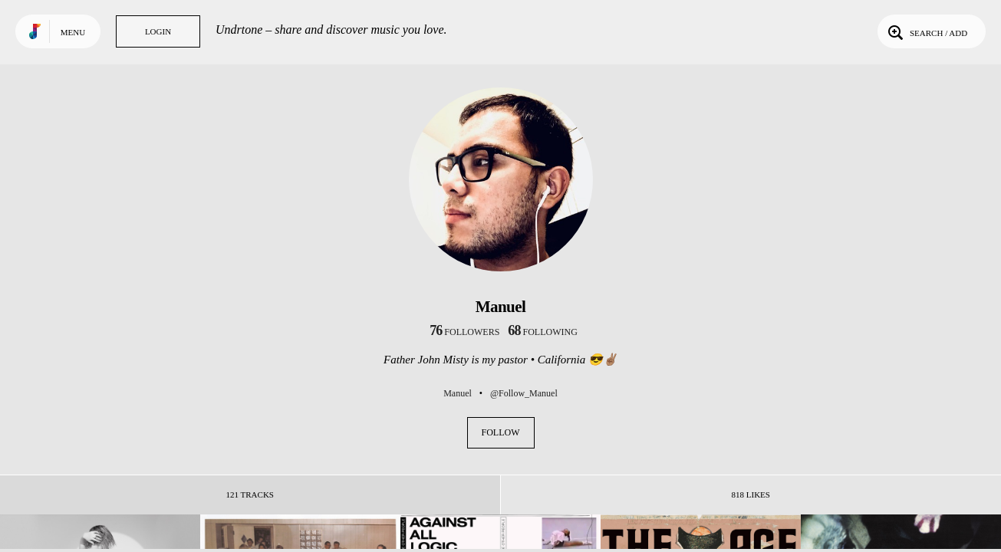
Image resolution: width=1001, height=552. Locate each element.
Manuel (457, 393)
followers (464, 332)
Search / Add (926, 31)
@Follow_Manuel (524, 393)
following (543, 332)
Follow (501, 432)
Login (158, 31)
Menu (73, 32)
